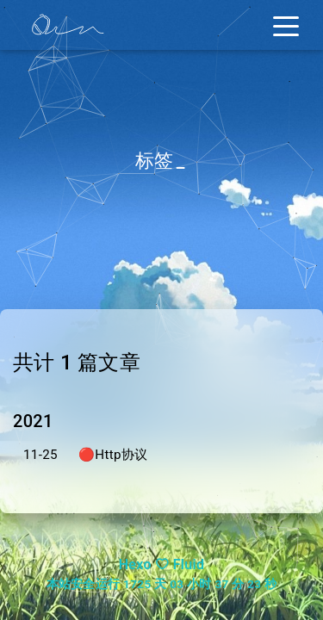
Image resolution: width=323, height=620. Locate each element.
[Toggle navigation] (286, 25)
